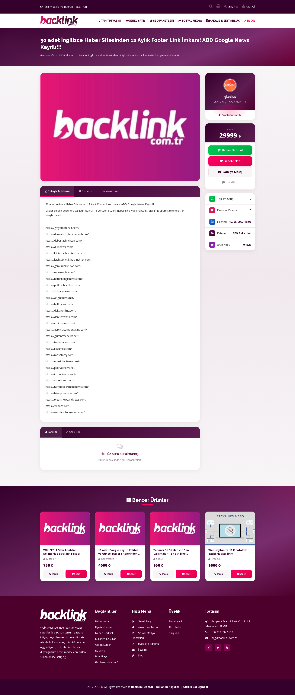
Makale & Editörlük (223, 20)
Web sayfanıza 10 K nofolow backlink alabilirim (227, 551)
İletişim (139, 649)
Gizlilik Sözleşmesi (195, 687)
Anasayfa (47, 55)
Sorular (51, 432)
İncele (53, 574)
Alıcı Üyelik (175, 627)
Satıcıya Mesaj (230, 172)
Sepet (76, 574)
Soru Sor (73, 432)
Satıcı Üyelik (176, 621)
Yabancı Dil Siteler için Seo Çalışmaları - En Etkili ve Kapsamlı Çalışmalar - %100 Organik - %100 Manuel (172, 555)
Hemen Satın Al (230, 150)
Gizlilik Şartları (103, 644)
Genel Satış (135, 20)
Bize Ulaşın (102, 656)
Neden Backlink (104, 633)
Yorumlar (111, 191)
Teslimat (86, 191)
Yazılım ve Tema (145, 627)
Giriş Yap (231, 6)
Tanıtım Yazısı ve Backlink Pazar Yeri (63, 6)
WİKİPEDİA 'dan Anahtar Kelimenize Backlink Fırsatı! (61, 551)
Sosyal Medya (190, 20)
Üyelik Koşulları (104, 627)
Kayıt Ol (248, 6)
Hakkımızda (102, 621)
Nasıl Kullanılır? (106, 662)
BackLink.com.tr (142, 687)
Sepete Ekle (230, 161)
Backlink (100, 650)
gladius (230, 96)
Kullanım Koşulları (106, 639)
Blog (249, 20)
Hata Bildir (230, 182)
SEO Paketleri (162, 20)
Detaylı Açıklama (57, 191)
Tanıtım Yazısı (110, 20)
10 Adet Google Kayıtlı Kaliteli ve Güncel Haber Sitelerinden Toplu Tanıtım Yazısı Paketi (118, 553)
